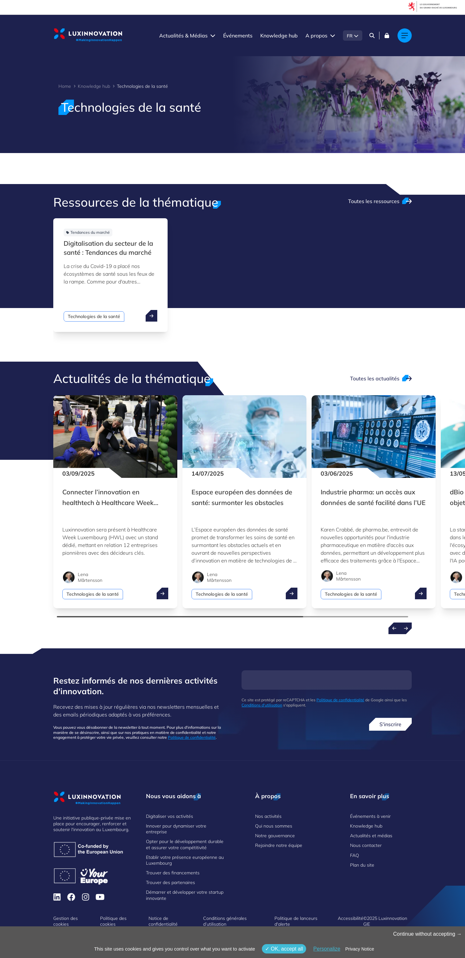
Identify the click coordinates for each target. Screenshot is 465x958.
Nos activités (268, 816)
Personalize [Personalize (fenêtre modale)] (326, 949)
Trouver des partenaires (170, 882)
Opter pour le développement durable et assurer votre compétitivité (184, 844)
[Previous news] (394, 628)
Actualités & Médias (183, 35)
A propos (316, 35)
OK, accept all (284, 949)
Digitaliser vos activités (169, 816)
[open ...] (151, 316)
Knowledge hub (279, 35)
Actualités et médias (371, 836)
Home (64, 86)
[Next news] (406, 628)
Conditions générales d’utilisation (225, 921)
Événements (238, 35)
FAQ (354, 855)
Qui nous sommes (273, 826)
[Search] (372, 35)
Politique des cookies (113, 921)
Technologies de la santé (94, 316)
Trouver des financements (173, 873)
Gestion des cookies (65, 921)
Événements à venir (370, 816)
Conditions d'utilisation (262, 705)
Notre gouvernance (275, 836)
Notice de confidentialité (163, 921)
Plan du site (362, 865)
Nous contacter (366, 845)
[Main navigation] (405, 35)
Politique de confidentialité (192, 737)
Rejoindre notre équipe (278, 845)
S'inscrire (390, 724)
